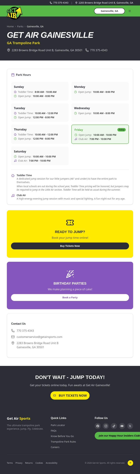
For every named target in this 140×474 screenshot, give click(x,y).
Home (10, 26)
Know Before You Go (62, 436)
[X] (130, 426)
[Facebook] (98, 426)
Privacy (19, 463)
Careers (55, 447)
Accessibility (51, 463)
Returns (29, 463)
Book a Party (70, 297)
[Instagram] (106, 426)
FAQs (53, 430)
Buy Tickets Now (70, 245)
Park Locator (58, 425)
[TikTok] (114, 426)
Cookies (39, 463)
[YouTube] (122, 426)
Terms (10, 463)
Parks (20, 26)
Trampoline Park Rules (63, 441)
